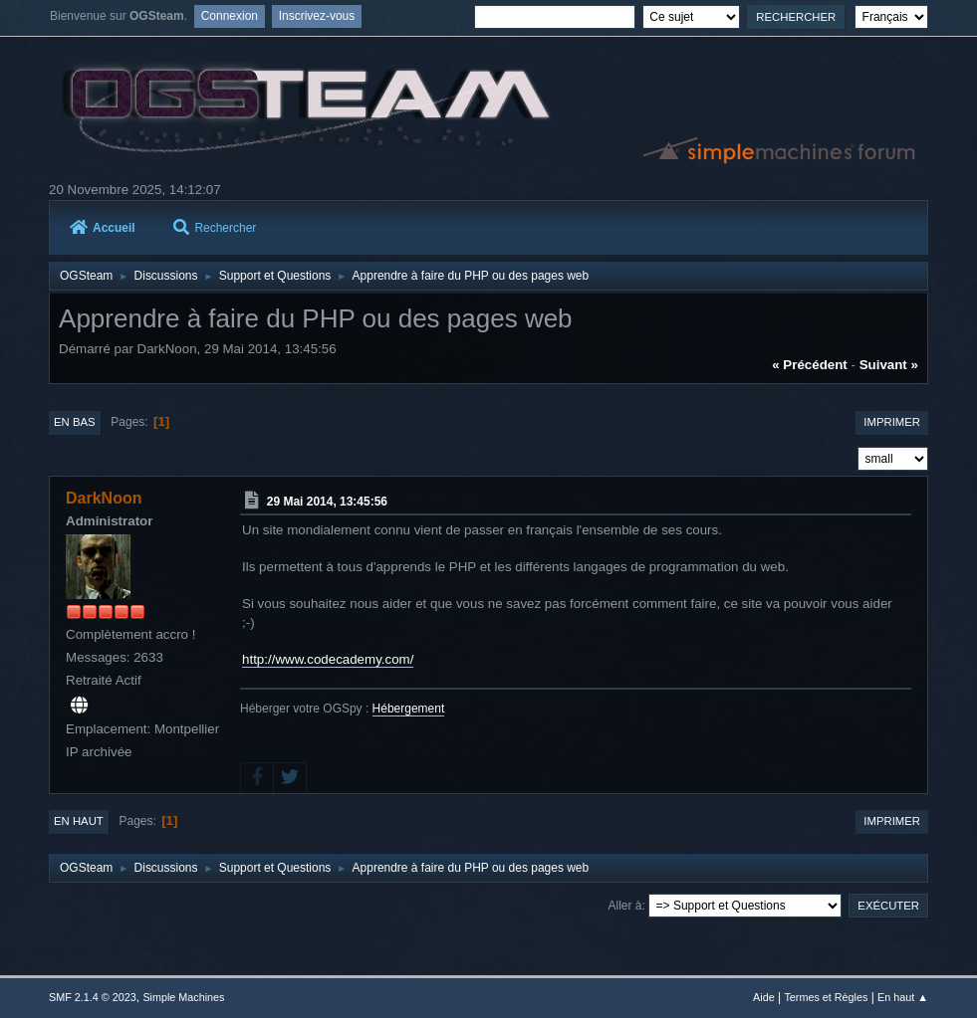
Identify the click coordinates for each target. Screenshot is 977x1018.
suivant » (888, 364)
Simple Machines (183, 997)
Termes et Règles (825, 997)
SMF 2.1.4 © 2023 (92, 997)
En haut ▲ (902, 997)
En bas (75, 422)
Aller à (625, 906)
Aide (764, 997)
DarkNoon (103, 498)
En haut (79, 821)
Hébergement (408, 708)
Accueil (102, 228)
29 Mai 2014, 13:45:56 (327, 502)
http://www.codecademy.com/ (327, 659)
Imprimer (891, 422)
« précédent (810, 364)
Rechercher (214, 228)
